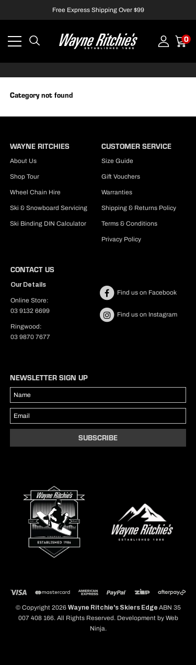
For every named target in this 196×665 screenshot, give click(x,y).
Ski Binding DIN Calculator (48, 223)
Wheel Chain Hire (35, 192)
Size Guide (117, 161)
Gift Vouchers (120, 176)
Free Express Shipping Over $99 (98, 10)
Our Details (28, 284)
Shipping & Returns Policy (138, 208)
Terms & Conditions (129, 223)
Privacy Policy (121, 239)
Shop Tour (24, 176)
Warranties (116, 192)
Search (34, 41)
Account (163, 41)
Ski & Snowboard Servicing (48, 208)
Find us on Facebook (138, 292)
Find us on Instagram (138, 314)
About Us (23, 161)
